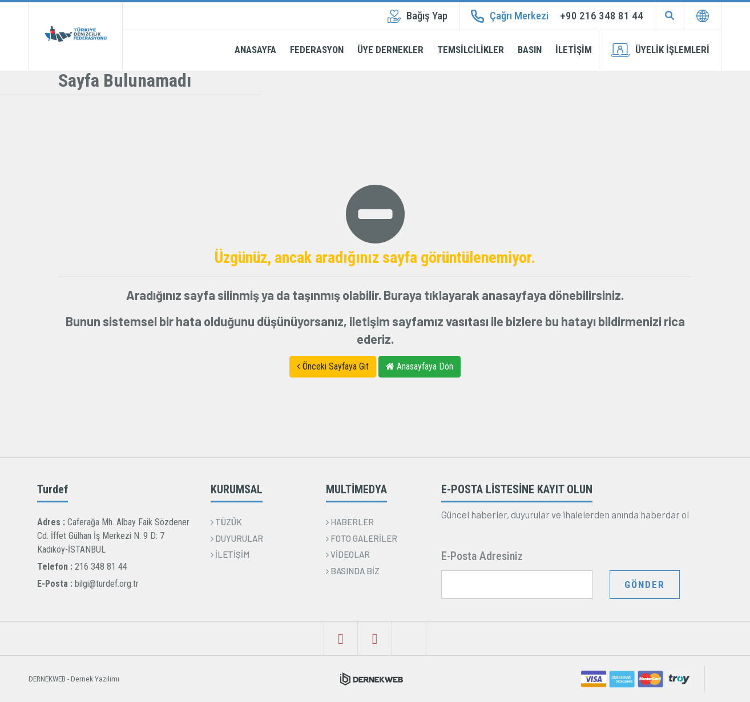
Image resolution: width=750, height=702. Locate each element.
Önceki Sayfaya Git (333, 366)
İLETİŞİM (573, 49)
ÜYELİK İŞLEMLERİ (660, 49)
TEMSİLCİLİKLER (470, 49)
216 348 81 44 (101, 566)
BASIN (530, 49)
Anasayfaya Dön (419, 366)
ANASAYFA (255, 49)
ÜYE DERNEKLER (390, 49)
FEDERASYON (317, 49)
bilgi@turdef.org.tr (107, 583)
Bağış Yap (417, 16)
